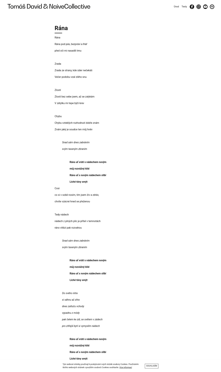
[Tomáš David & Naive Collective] (48, 6)
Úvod (176, 6)
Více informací (125, 368)
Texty (184, 6)
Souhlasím (151, 366)
